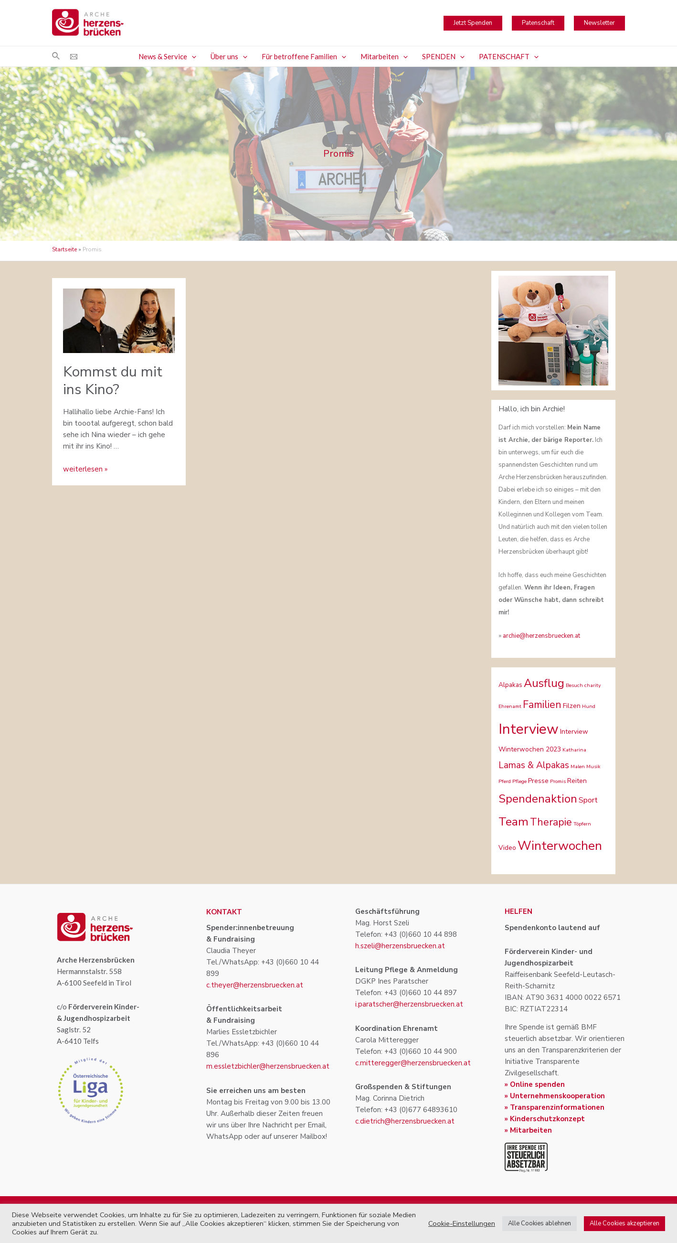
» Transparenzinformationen (554, 1107)
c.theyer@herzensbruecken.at (254, 985)
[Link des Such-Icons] (56, 56)
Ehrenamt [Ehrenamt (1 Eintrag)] (509, 706)
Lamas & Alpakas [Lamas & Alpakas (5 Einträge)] (533, 765)
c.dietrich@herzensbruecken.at (405, 1121)
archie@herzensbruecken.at (541, 636)
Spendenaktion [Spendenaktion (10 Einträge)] (537, 798)
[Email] (73, 56)
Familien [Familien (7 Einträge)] (542, 704)
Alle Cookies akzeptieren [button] (624, 1223)
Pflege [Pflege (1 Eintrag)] (519, 781)
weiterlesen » (85, 469)
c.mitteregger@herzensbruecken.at (413, 1063)
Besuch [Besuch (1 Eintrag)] (574, 685)
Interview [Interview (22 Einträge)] (528, 729)
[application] (191, 56)
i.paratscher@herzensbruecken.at (409, 1004)
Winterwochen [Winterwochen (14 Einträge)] (560, 845)
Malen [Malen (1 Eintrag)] (578, 766)
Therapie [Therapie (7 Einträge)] (551, 822)
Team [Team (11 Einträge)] (513, 822)
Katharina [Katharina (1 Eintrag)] (574, 749)
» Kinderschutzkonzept (545, 1119)
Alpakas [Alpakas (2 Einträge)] (510, 684)
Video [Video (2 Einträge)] (507, 847)
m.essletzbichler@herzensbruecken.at (267, 1066)
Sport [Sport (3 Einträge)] (588, 800)
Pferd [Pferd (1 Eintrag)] (504, 781)
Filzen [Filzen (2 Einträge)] (572, 705)
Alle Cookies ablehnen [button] (539, 1223)
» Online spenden (535, 1084)
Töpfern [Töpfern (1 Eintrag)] (582, 823)
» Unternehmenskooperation (555, 1096)
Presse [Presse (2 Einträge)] (538, 780)
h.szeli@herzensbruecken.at (400, 946)
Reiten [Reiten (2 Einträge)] (577, 780)
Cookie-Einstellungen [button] (461, 1223)
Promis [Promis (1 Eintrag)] (558, 781)
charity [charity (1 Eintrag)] (592, 685)
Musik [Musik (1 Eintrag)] (593, 766)
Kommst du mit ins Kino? (112, 380)
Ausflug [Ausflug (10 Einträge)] (544, 683)
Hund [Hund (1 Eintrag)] (588, 706)
